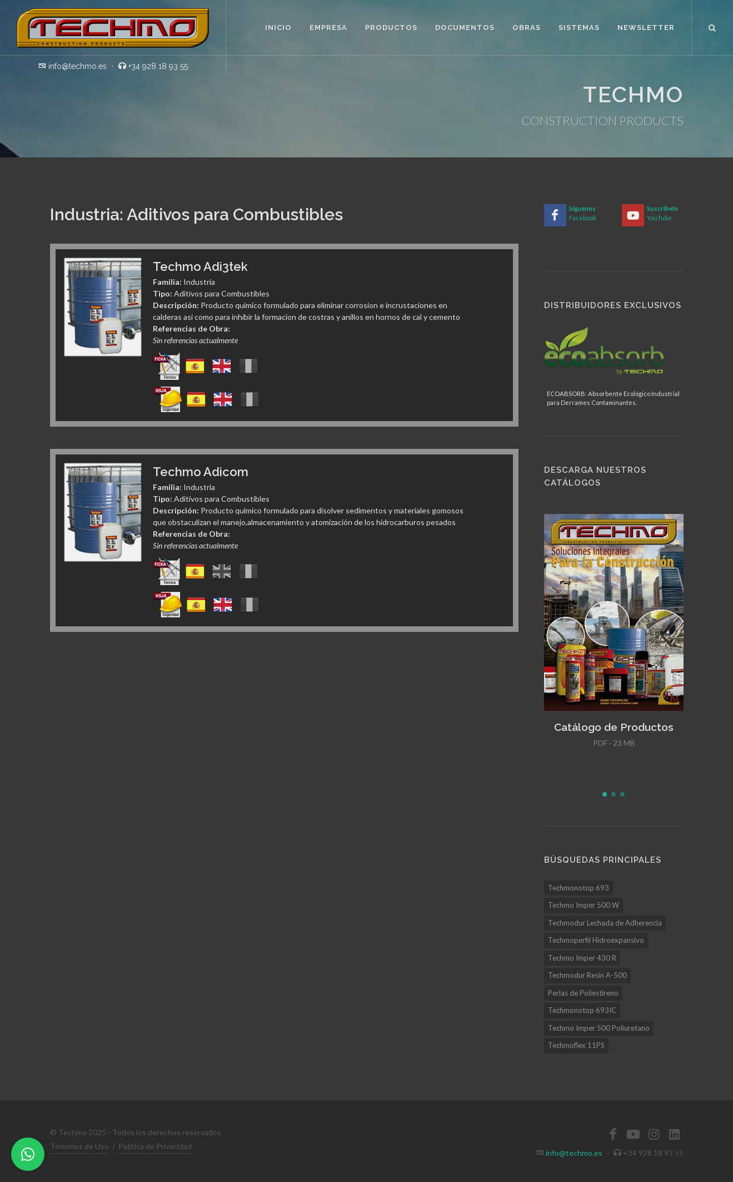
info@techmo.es (574, 1153)
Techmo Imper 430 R (582, 957)
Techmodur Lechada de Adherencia (605, 922)
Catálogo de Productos (614, 727)
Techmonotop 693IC (582, 1010)
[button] (604, 794)
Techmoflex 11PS (576, 1045)
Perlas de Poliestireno (583, 992)
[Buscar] (712, 26)
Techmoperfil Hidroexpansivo (596, 940)
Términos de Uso (79, 1146)
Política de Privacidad (155, 1146)
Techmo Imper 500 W (583, 905)
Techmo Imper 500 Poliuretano (599, 1027)
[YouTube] (633, 215)
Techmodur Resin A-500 (587, 975)
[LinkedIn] (675, 1134)
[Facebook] (555, 215)
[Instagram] (654, 1134)
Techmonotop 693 (578, 887)
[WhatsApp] (27, 1154)
